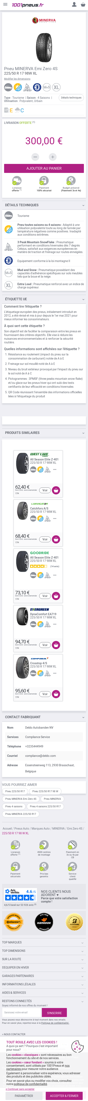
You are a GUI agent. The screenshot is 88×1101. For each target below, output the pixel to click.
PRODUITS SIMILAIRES (22, 433)
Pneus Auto (21, 828)
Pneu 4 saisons (13, 806)
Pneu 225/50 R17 (15, 791)
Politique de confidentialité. (55, 1023)
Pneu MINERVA (52, 798)
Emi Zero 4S (74, 828)
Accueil (7, 828)
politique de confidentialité (30, 1084)
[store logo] (28, 5)
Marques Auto (41, 828)
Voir (45, 490)
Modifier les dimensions (17, 78)
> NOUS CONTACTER (13, 1034)
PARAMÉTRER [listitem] (24, 1096)
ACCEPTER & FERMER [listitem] (64, 1096)
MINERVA (58, 828)
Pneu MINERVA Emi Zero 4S (20, 798)
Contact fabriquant (23, 717)
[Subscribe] (54, 1012)
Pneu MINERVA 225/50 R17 (20, 814)
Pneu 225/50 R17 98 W (45, 791)
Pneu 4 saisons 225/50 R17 (45, 806)
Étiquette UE (16, 299)
